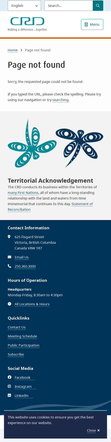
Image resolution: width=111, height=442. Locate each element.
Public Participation (23, 345)
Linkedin (24, 395)
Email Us (22, 257)
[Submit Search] (98, 5)
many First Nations (23, 192)
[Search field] (68, 5)
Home (13, 50)
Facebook (25, 377)
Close (91, 430)
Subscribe (16, 354)
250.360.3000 (25, 266)
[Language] (24, 5)
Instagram (25, 386)
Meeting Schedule (22, 336)
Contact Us (17, 327)
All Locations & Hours (32, 304)
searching (60, 99)
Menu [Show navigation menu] (94, 24)
